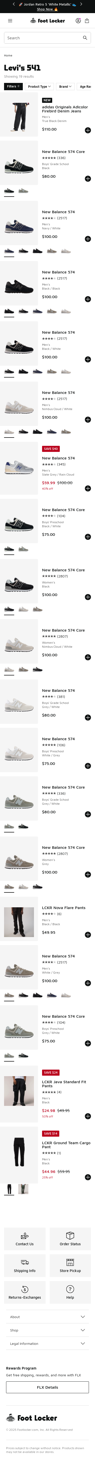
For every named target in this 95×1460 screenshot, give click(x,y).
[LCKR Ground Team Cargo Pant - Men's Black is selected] (9, 1189)
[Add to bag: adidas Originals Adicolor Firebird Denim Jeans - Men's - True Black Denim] (88, 130)
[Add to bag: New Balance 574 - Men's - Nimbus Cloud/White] (88, 420)
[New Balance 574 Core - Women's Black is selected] (9, 609)
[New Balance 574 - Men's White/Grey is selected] (9, 995)
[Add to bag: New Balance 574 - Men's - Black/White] (88, 359)
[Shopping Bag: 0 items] (87, 20)
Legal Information (47, 1343)
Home (8, 55)
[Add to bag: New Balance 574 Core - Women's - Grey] (88, 875)
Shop (47, 1330)
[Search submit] (85, 37)
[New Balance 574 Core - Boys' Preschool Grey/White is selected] (9, 1056)
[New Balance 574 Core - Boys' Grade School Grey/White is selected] (9, 826)
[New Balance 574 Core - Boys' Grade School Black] (23, 826)
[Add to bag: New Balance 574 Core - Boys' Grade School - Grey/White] (88, 814)
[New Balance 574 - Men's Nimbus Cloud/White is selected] (9, 432)
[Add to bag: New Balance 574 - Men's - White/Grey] (88, 983)
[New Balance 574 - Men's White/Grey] (52, 251)
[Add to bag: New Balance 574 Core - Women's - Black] (88, 597)
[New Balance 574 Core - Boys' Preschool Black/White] (23, 1056)
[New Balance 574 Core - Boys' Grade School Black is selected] (9, 191)
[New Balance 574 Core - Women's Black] (37, 669)
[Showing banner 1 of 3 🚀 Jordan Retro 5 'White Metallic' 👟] (47, 6)
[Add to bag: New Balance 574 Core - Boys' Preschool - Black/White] (88, 537)
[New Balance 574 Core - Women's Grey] (37, 609)
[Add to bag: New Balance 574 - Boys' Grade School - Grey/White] (88, 718)
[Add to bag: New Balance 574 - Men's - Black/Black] (88, 299)
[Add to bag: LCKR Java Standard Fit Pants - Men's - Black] (88, 1116)
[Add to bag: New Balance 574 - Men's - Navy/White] (88, 239)
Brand (65, 86)
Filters (13, 86)
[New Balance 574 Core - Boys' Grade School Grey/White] (23, 191)
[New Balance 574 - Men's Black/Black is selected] (9, 311)
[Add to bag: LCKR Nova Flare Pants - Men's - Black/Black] (88, 935)
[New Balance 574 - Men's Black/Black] (37, 251)
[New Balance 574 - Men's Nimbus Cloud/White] (66, 251)
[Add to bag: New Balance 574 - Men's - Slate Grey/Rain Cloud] (88, 488)
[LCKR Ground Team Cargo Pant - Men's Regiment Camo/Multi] (23, 1189)
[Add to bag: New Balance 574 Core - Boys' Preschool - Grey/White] (88, 1043)
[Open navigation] (10, 20)
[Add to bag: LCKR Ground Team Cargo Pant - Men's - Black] (88, 1177)
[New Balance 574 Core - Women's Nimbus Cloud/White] (23, 609)
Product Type (39, 86)
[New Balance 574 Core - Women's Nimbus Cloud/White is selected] (9, 669)
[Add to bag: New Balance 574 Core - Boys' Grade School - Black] (88, 179)
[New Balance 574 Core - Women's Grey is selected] (9, 887)
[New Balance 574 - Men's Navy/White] (37, 311)
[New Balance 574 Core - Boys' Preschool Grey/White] (23, 549)
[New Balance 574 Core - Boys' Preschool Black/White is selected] (9, 549)
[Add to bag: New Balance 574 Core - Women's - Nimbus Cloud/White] (88, 657)
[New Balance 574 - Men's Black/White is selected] (9, 372)
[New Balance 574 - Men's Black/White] (23, 251)
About (47, 1317)
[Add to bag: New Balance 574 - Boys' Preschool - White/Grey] (88, 766)
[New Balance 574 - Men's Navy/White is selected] (9, 251)
